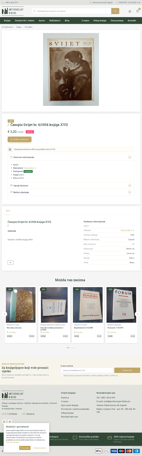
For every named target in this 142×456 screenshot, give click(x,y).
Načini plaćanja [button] (19, 192)
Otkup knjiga (99, 20)
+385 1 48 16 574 (10, 2)
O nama (85, 20)
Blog (67, 20)
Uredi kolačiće (39, 448)
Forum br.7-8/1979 (115, 328)
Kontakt (132, 20)
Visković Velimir (80, 325)
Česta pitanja (117, 20)
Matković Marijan (114, 325)
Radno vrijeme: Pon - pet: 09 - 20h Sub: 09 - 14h (116, 410)
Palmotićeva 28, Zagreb (101, 2)
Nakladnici (54, 20)
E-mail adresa (67, 366)
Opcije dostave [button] (19, 185)
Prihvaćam (25, 448)
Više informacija (12, 442)
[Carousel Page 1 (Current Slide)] (68, 347)
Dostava (65, 397)
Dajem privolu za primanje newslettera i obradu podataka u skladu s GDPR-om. (91, 375)
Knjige (7, 20)
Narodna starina (14, 328)
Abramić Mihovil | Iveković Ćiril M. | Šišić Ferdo (53, 325)
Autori (42, 20)
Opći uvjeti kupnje (69, 405)
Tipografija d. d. (30, 168)
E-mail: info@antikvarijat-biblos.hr (113, 401)
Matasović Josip (13, 325)
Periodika (28, 27)
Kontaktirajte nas (69, 416)
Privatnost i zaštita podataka (75, 409)
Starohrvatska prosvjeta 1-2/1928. (52, 329)
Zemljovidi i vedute (24, 20)
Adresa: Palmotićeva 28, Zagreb (112, 405)
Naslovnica (7, 27)
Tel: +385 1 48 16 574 (106, 397)
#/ (10, 262)
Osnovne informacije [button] (22, 157)
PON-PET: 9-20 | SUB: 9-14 (128, 2)
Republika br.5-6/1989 (83, 328)
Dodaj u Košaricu (19, 139)
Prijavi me (127, 370)
